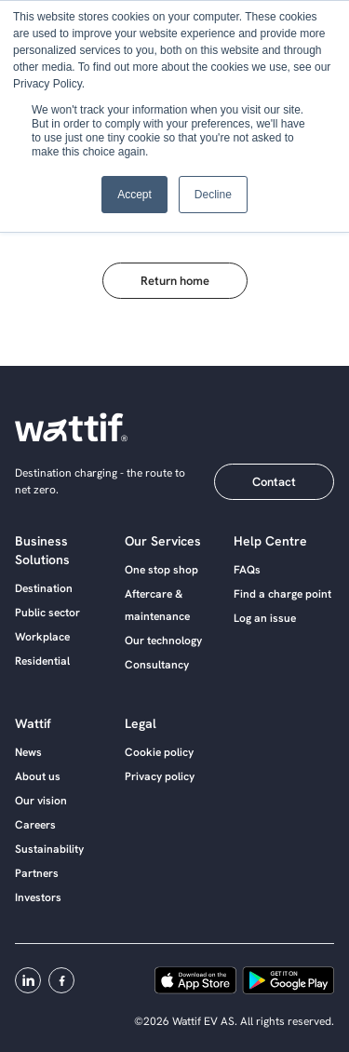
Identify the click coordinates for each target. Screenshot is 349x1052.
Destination (44, 588)
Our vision (41, 800)
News (28, 752)
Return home (175, 281)
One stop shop (161, 569)
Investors (38, 897)
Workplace (42, 636)
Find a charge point (282, 594)
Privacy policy (160, 776)
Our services (163, 541)
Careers (35, 824)
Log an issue (265, 618)
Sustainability (49, 849)
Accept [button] (134, 194)
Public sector (47, 612)
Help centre (270, 541)
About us (37, 776)
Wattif (33, 723)
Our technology (163, 640)
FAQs (247, 569)
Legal (140, 723)
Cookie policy (159, 752)
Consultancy (157, 664)
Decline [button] (213, 194)
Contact (274, 482)
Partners (37, 873)
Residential (42, 661)
